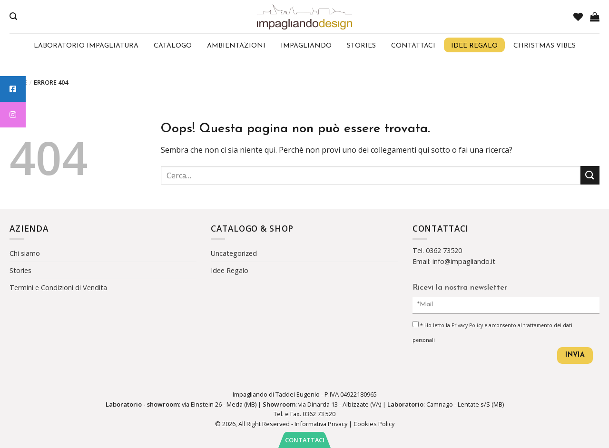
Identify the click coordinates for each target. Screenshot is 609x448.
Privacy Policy (467, 325)
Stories (361, 45)
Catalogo (173, 45)
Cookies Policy (374, 423)
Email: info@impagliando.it (454, 261)
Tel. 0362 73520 (437, 250)
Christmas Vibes (544, 45)
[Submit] (589, 175)
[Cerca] (13, 16)
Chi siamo (25, 253)
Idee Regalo (229, 270)
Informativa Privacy (321, 423)
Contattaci (413, 45)
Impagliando (306, 45)
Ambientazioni (236, 45)
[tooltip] (13, 89)
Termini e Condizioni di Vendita (58, 287)
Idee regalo (474, 45)
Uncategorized (234, 253)
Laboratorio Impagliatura (86, 45)
